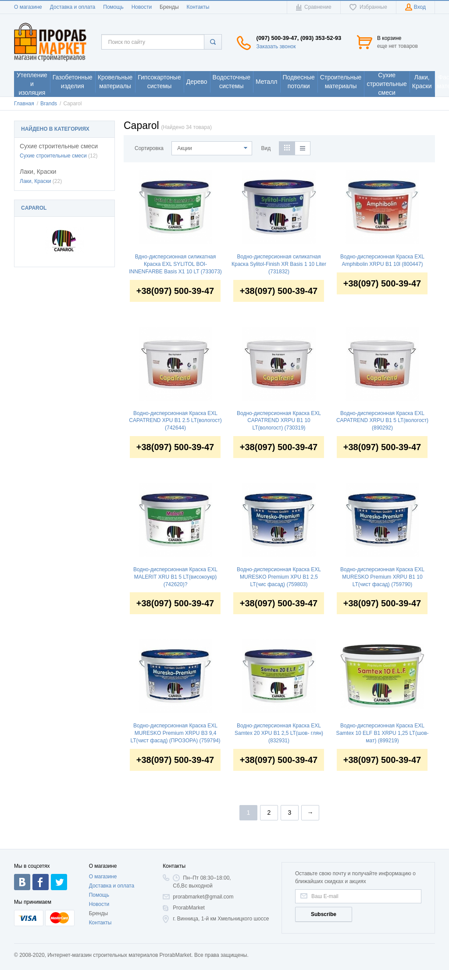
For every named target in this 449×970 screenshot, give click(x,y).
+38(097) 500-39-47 (175, 291)
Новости (142, 7)
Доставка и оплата (73, 7)
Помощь (113, 7)
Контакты (198, 7)
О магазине (28, 7)
